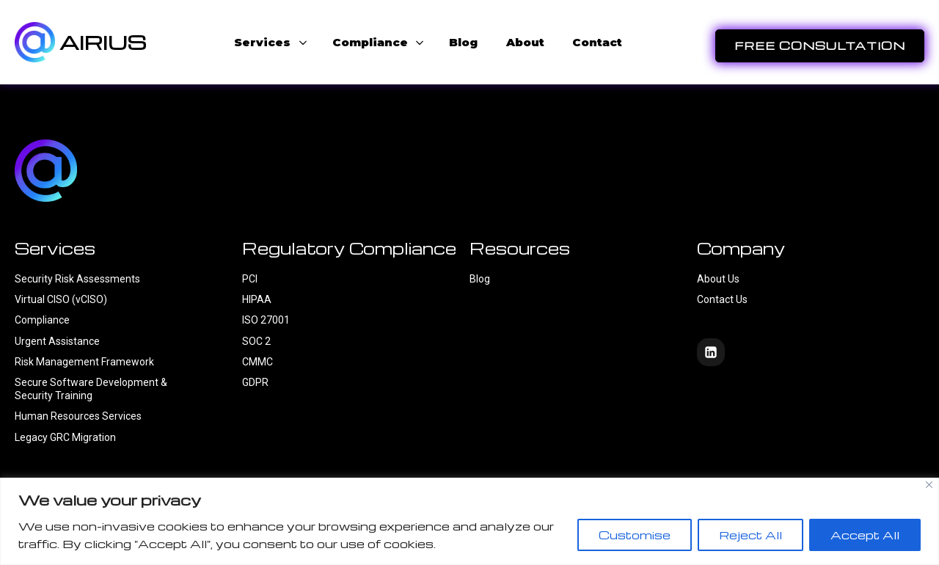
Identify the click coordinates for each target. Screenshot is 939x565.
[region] (469, 521)
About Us (718, 279)
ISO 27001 (266, 320)
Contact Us (723, 299)
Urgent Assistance (57, 341)
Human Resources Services (78, 416)
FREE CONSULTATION (819, 45)
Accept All (864, 535)
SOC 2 (256, 341)
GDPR (255, 382)
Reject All (750, 535)
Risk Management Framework (84, 362)
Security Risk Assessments (77, 279)
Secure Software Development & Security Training (91, 388)
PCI (249, 279)
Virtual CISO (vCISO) (61, 299)
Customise (635, 535)
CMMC (257, 362)
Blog (480, 279)
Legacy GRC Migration (65, 437)
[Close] (929, 484)
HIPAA (256, 299)
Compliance (42, 320)
